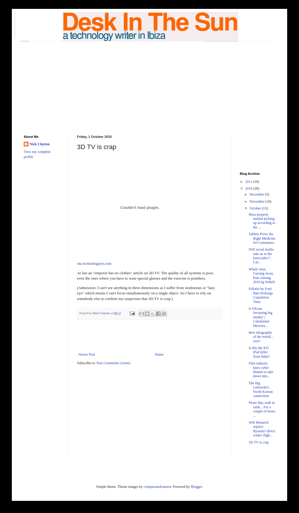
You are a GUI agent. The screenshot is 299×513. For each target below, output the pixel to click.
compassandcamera (157, 487)
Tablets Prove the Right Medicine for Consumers (262, 238)
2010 (249, 188)
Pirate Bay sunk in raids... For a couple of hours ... (262, 409)
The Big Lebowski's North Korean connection (261, 389)
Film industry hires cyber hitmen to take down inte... (261, 369)
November (258, 201)
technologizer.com (97, 263)
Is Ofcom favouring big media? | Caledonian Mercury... (260, 317)
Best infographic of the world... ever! (261, 336)
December (257, 194)
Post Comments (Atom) (113, 363)
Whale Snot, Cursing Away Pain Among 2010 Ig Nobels (262, 275)
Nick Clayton (40, 144)
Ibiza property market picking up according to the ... (262, 220)
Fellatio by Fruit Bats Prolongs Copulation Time (261, 295)
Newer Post (86, 354)
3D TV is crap (259, 442)
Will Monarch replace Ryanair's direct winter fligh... (262, 428)
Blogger (196, 487)
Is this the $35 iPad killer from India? (259, 352)
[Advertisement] (125, 83)
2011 (249, 182)
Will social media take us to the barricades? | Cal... (261, 255)
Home (159, 354)
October (256, 208)
